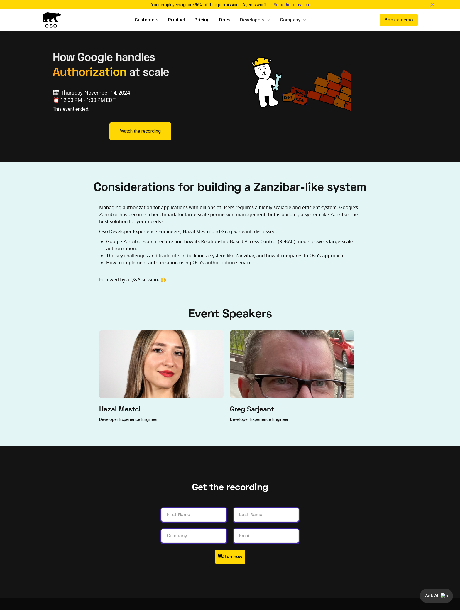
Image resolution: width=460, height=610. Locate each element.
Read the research (291, 4)
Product (176, 20)
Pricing (202, 20)
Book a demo (399, 20)
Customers (147, 20)
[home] (51, 19)
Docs (225, 20)
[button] (255, 20)
